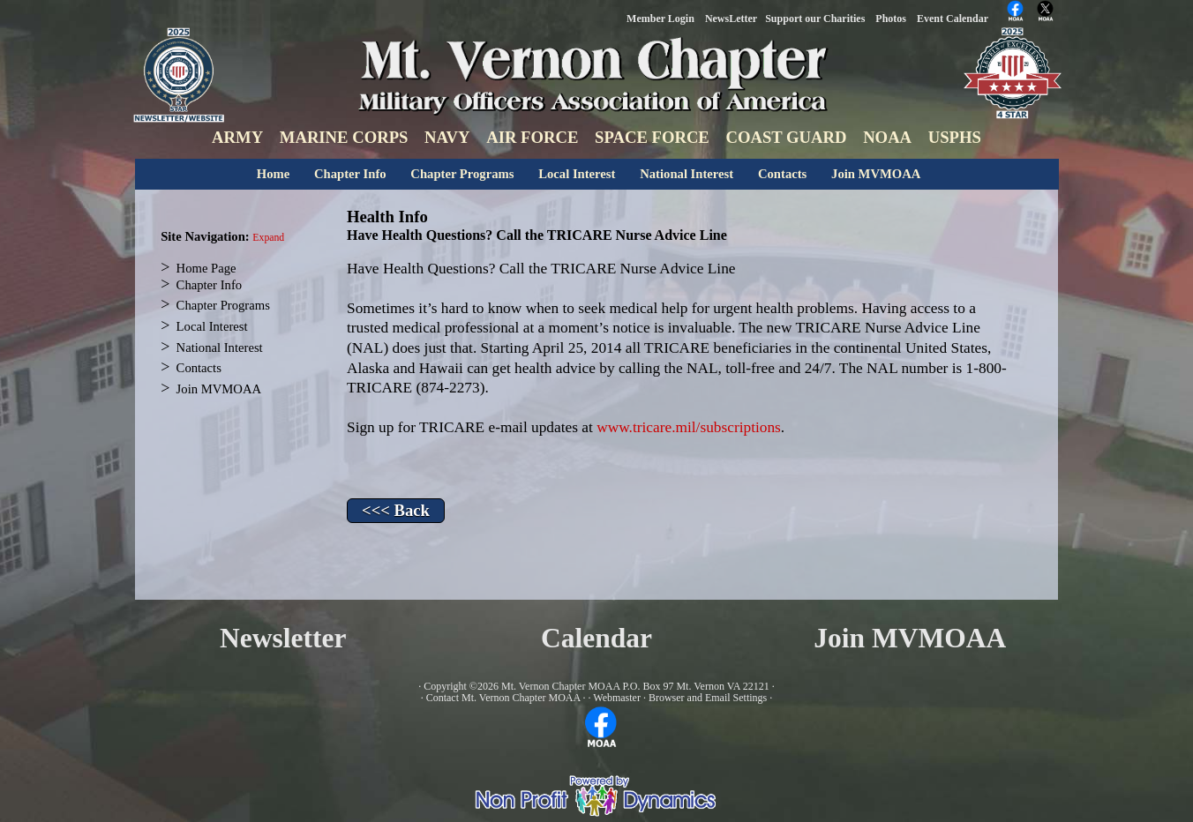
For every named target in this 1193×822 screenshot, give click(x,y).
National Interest (686, 174)
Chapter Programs (462, 174)
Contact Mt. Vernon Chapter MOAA (503, 697)
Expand (268, 237)
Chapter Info (350, 174)
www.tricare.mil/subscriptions (688, 427)
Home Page (206, 268)
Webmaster (617, 697)
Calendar (596, 638)
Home (273, 174)
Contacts (782, 174)
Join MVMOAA (875, 174)
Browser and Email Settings (708, 697)
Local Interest (576, 174)
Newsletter (283, 638)
